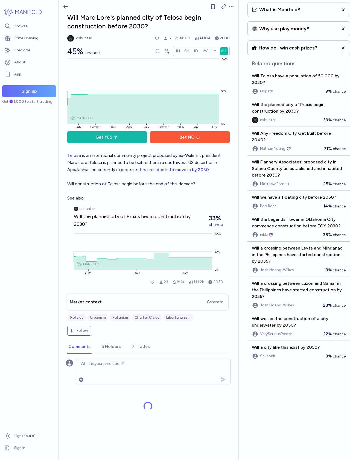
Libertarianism (178, 317)
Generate (215, 302)
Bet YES (107, 137)
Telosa (74, 155)
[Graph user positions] (166, 51)
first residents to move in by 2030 (174, 169)
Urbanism (98, 317)
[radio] (177, 51)
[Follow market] (213, 6)
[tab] (79, 347)
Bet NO (190, 137)
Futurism (120, 317)
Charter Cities (147, 317)
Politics (76, 317)
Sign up (29, 91)
